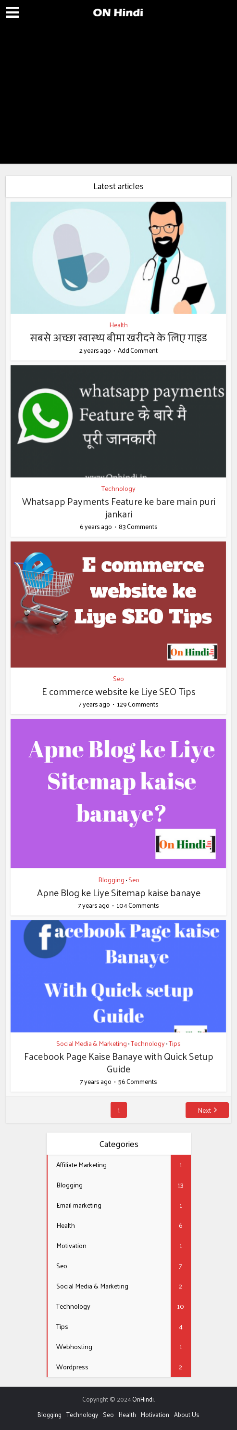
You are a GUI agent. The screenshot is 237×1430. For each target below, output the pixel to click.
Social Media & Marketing (91, 1043)
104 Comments (137, 905)
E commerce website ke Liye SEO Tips (119, 691)
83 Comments (138, 526)
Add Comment (138, 350)
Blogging (111, 880)
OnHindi (143, 1398)
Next (204, 1110)
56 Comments (137, 1081)
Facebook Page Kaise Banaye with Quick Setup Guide (118, 1062)
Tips (175, 1043)
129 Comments (138, 704)
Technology (118, 488)
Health (118, 325)
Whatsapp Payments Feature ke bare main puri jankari (118, 507)
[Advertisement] (118, 96)
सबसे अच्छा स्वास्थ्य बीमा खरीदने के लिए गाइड (118, 337)
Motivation (155, 1414)
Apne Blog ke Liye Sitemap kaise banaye (118, 892)
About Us (187, 1414)
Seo (118, 678)
